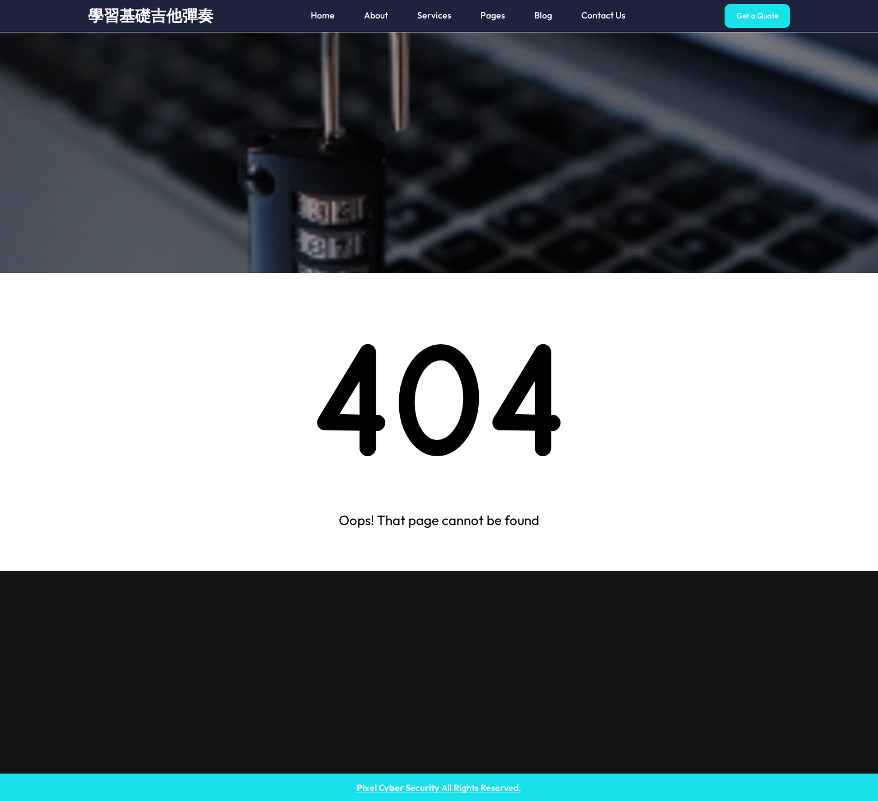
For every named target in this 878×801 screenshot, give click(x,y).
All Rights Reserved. (439, 787)
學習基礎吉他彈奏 (150, 15)
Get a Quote (757, 16)
